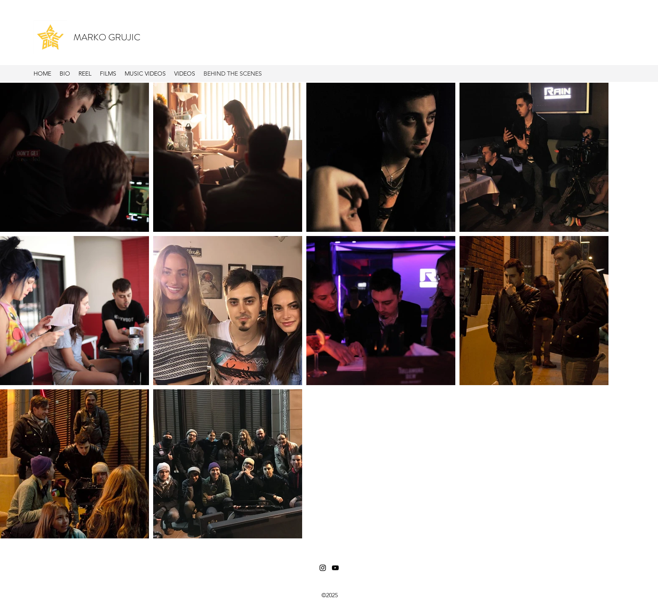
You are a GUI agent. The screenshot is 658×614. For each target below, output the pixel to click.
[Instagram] (323, 568)
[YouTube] (335, 568)
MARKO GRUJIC (107, 37)
